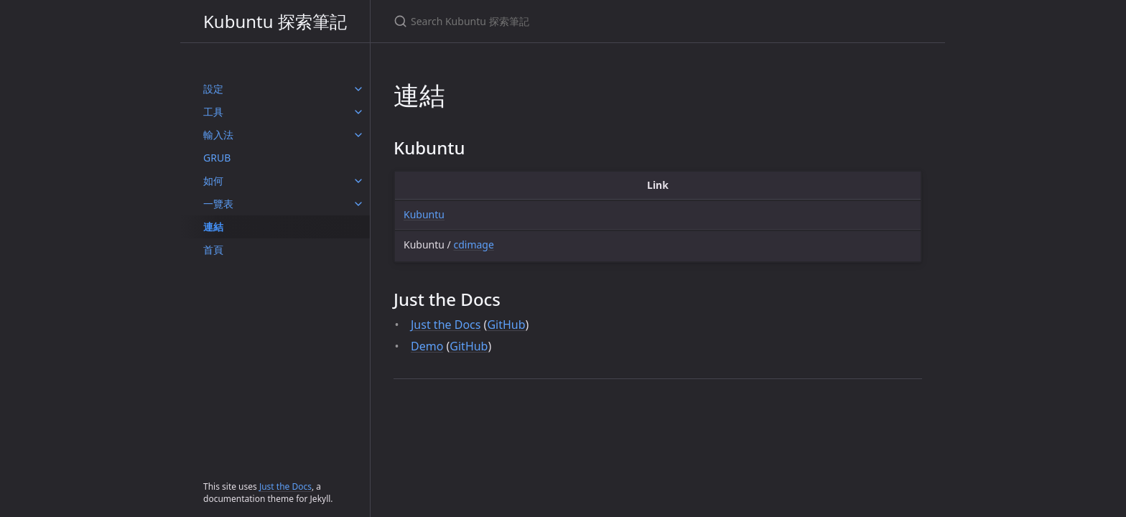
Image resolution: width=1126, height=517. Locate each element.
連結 (213, 226)
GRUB (217, 157)
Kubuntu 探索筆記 (275, 21)
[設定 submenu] (358, 89)
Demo (427, 346)
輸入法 (218, 134)
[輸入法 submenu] (358, 135)
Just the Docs (285, 486)
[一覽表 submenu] (358, 203)
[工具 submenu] (358, 112)
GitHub (506, 324)
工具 (213, 111)
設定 (213, 89)
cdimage (473, 244)
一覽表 (218, 203)
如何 (213, 180)
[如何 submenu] (358, 180)
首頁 (213, 249)
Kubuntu (424, 214)
